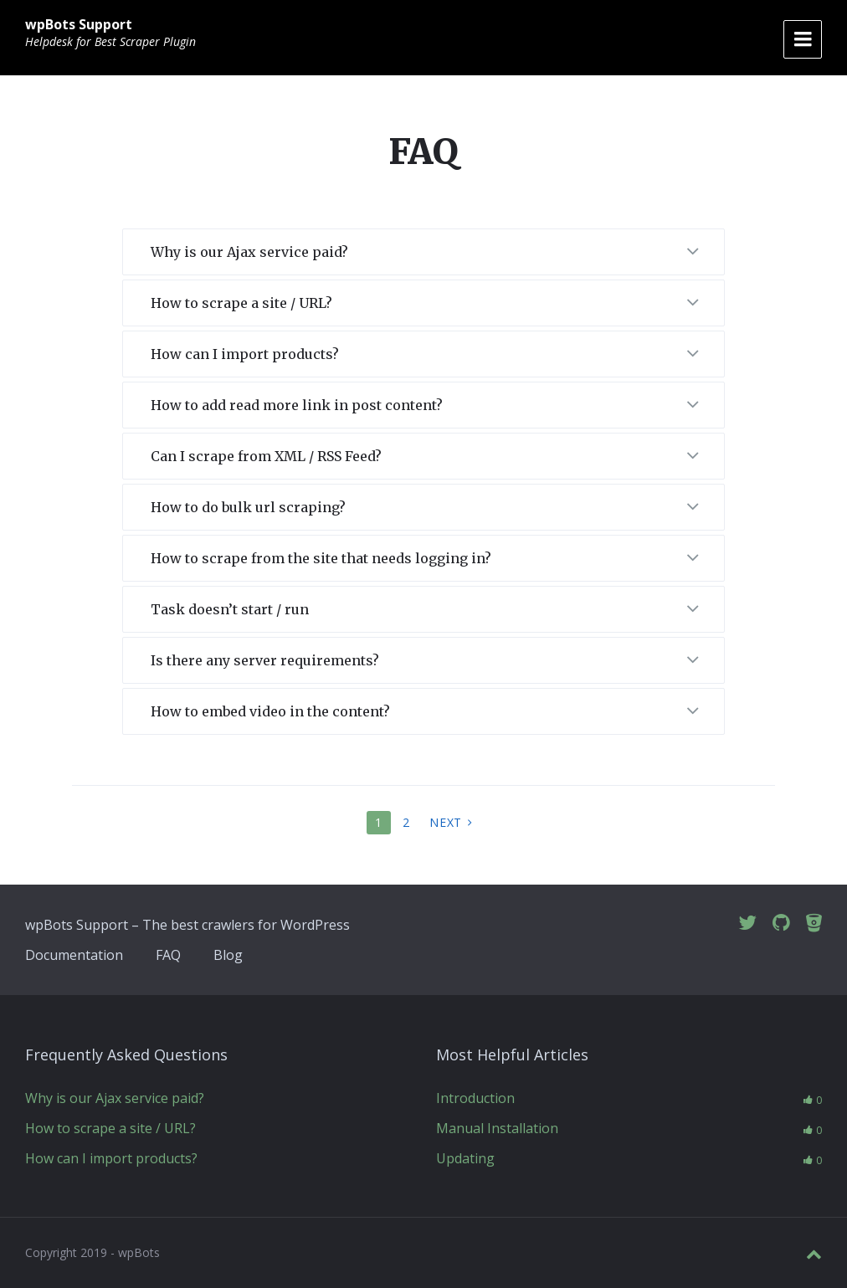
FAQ (168, 955)
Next (445, 822)
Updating (465, 1158)
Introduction (475, 1098)
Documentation (74, 955)
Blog (228, 955)
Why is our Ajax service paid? (114, 1098)
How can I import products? (111, 1158)
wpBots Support (78, 24)
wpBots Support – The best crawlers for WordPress (187, 925)
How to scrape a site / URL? (110, 1128)
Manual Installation (497, 1128)
